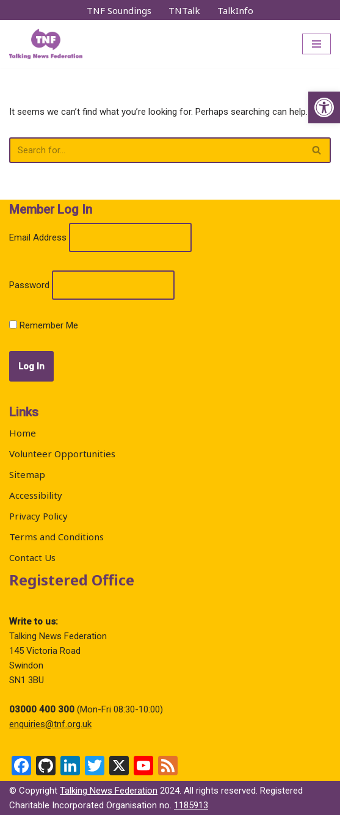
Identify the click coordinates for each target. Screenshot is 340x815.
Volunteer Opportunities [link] (62, 453)
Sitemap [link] (27, 474)
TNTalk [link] (184, 10)
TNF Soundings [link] (119, 10)
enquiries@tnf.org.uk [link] (50, 724)
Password (29, 285)
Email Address (38, 237)
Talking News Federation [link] (108, 790)
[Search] (156, 150)
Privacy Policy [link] (38, 516)
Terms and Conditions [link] (56, 537)
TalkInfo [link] (235, 10)
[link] (324, 107)
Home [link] (22, 433)
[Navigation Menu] (316, 44)
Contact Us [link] (32, 557)
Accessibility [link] (35, 495)
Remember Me (43, 325)
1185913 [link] (191, 805)
